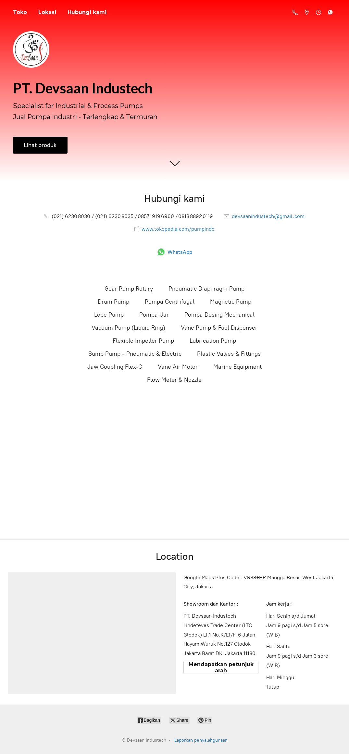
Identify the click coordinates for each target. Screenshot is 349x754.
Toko (20, 12)
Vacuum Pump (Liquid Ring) (128, 327)
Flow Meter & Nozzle (174, 379)
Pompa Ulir (154, 314)
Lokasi (47, 12)
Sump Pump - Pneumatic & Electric (134, 353)
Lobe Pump (109, 314)
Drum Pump (113, 301)
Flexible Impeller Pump (143, 340)
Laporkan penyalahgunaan (201, 740)
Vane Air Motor (178, 366)
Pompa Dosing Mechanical (219, 314)
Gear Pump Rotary (129, 288)
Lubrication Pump (213, 340)
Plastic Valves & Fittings (229, 353)
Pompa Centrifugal (169, 301)
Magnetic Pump (230, 301)
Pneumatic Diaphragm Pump (206, 288)
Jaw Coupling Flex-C (114, 366)
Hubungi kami (87, 12)
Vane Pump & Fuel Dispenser (219, 327)
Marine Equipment (237, 366)
